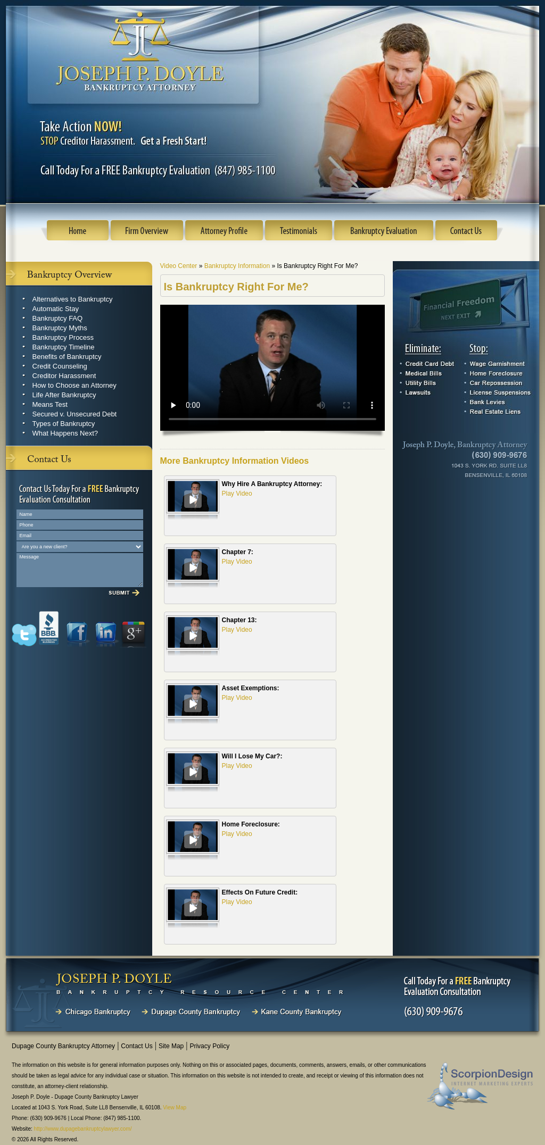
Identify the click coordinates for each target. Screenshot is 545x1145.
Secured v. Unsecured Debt (74, 414)
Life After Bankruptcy (64, 395)
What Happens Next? (65, 433)
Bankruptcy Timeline (63, 347)
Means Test (50, 404)
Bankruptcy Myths (59, 328)
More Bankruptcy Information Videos (234, 460)
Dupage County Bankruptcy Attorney (63, 1046)
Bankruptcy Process (63, 337)
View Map (174, 1107)
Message (79, 570)
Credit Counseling (59, 366)
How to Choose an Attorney (74, 385)
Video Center (179, 266)
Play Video (237, 493)
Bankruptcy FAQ (57, 318)
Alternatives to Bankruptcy (72, 299)
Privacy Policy (209, 1046)
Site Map (171, 1046)
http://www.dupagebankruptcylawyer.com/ (83, 1129)
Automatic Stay (55, 309)
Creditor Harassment (64, 376)
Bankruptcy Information (238, 266)
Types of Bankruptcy (63, 424)
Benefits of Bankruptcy (67, 357)
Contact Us (136, 1046)
